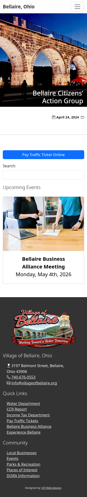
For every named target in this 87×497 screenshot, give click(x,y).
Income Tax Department (28, 415)
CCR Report (17, 409)
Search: (9, 165)
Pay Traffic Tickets (22, 420)
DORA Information (23, 475)
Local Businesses (22, 452)
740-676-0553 (23, 377)
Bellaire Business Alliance (29, 426)
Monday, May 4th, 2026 (43, 266)
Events (13, 458)
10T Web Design (51, 488)
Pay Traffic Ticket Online (43, 154)
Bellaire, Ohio (19, 6)
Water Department (23, 403)
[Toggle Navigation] (77, 6)
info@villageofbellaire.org (34, 383)
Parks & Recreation (23, 464)
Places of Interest (22, 469)
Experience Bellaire (24, 432)
